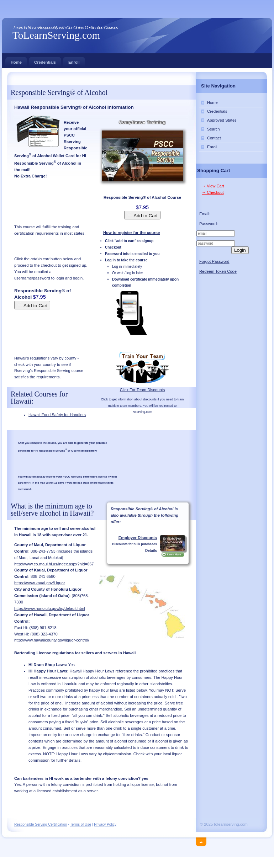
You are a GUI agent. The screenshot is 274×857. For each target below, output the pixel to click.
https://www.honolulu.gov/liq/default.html (49, 608)
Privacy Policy (105, 824)
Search (213, 129)
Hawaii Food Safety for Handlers (57, 414)
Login (240, 250)
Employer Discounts (137, 538)
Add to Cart (142, 215)
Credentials (45, 60)
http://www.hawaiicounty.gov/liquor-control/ (51, 640)
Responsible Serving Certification (40, 824)
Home (16, 60)
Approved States (222, 120)
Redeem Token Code (218, 271)
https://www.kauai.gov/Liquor (39, 583)
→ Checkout (213, 192)
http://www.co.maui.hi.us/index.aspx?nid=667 (54, 564)
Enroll (74, 60)
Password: (208, 224)
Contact (214, 138)
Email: (204, 214)
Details (151, 551)
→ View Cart (213, 186)
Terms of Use (80, 824)
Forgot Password (214, 261)
